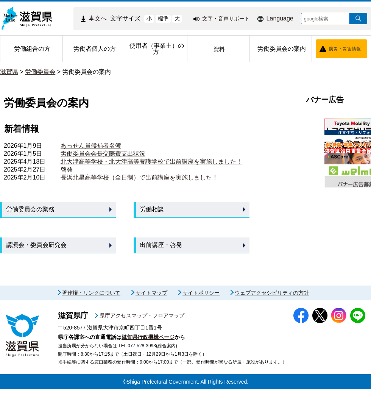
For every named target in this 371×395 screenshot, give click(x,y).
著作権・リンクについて (91, 298)
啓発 (67, 169)
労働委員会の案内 (86, 72)
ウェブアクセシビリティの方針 (272, 298)
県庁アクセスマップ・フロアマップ (142, 321)
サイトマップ (151, 298)
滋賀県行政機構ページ (148, 343)
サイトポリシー (201, 298)
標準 (163, 19)
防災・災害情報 (345, 49)
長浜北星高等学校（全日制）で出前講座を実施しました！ (139, 177)
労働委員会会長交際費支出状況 (103, 153)
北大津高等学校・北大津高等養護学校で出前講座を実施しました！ (151, 161)
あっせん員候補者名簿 (91, 145)
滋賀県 (9, 72)
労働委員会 (40, 72)
